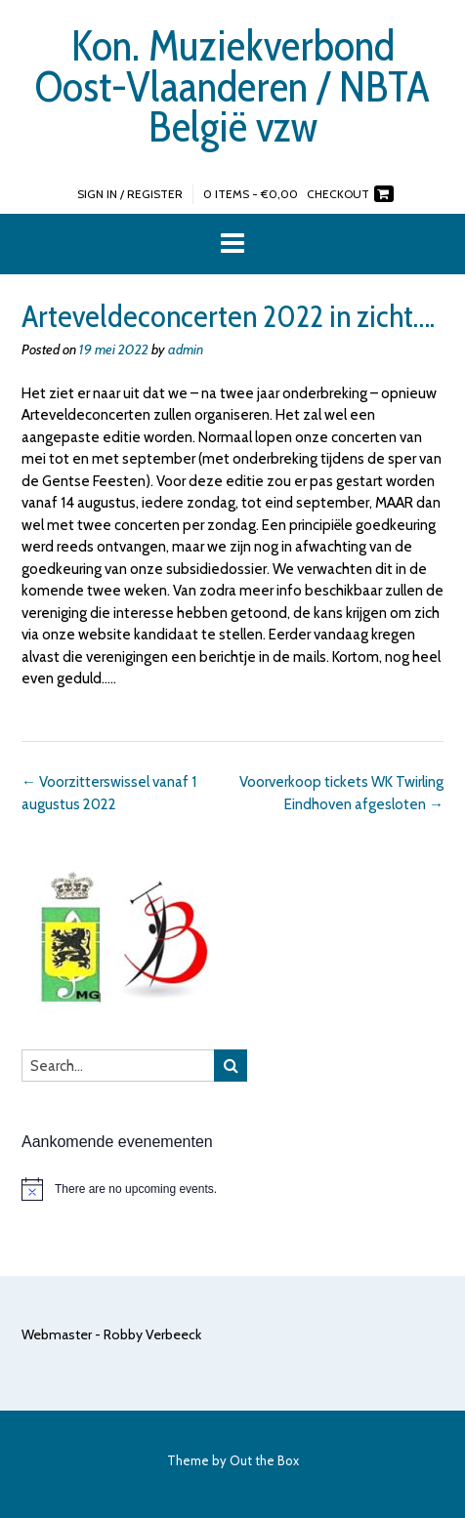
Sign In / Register (130, 193)
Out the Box (264, 1460)
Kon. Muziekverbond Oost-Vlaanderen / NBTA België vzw (232, 86)
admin (185, 349)
